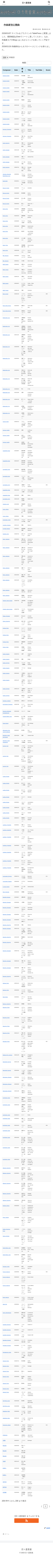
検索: (24, 63)
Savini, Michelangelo (7, 1312)
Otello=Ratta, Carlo (7, 1247)
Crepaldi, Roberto (6, 528)
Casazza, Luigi (6, 504)
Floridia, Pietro (6, 628)
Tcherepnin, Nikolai (7, 1425)
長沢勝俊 (4, 1492)
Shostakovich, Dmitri (7, 1352)
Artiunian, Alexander (7, 174)
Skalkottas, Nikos (6, 1411)
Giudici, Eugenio (6, 654)
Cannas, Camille (6, 430)
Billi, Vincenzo (5, 255)
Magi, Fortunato (6, 891)
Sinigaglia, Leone (6, 1400)
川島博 (4, 1461)
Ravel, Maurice (6, 1297)
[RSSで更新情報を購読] (26, 1520)
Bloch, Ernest (5, 293)
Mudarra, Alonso (6, 1205)
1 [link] (45, 1506)
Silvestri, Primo (6, 1360)
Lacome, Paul (5, 745)
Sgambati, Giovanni (7, 1340)
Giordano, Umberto (7, 700)
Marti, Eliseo (5, 996)
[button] (11, 70)
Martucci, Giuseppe (7, 1003)
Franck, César (5, 647)
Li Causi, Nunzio (6, 886)
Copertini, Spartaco (7, 525)
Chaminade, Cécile (7, 519)
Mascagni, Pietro (6, 1007)
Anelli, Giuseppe (6, 143)
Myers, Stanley (6, 1217)
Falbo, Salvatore (6, 539)
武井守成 (4, 1481)
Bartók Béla (5, 181)
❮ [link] (41, 1506)
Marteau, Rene (6, 983)
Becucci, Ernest (6, 188)
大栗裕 (4, 1440)
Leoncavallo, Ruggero (7, 876)
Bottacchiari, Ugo (6, 317)
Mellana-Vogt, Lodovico (7, 1054)
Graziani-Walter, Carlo (7, 716)
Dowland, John (6, 533)
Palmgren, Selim (6, 1266)
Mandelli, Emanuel (6, 897)
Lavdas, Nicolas (6, 776)
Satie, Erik (5, 1304)
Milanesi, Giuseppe (7, 1167)
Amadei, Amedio (6, 75)
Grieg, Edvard (5, 723)
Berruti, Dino (5, 208)
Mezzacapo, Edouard (7, 1077)
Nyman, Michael (6, 1236)
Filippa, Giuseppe (6, 616)
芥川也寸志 (5, 1435)
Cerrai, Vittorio (6, 509)
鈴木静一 (4, 1468)
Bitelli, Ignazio (5, 264)
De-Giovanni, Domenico (7, 704)
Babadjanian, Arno (6, 175)
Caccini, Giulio (6, 421)
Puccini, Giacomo (6, 1271)
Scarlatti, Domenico (7, 1324)
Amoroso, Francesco (7, 129)
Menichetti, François (7, 1061)
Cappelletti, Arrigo (6, 450)
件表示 (12, 57)
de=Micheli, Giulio (6, 1097)
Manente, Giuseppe (7, 902)
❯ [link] (49, 1506)
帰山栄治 (4, 1445)
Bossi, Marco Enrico (7, 305)
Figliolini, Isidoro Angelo (7, 600)
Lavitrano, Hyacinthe (7, 824)
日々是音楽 (26, 3)
